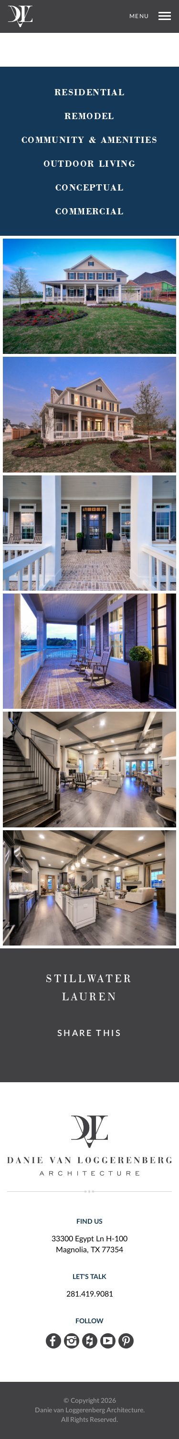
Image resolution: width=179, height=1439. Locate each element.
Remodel (89, 116)
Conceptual (89, 187)
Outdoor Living (89, 164)
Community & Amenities (89, 140)
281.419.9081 (89, 1294)
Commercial (89, 211)
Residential (89, 92)
